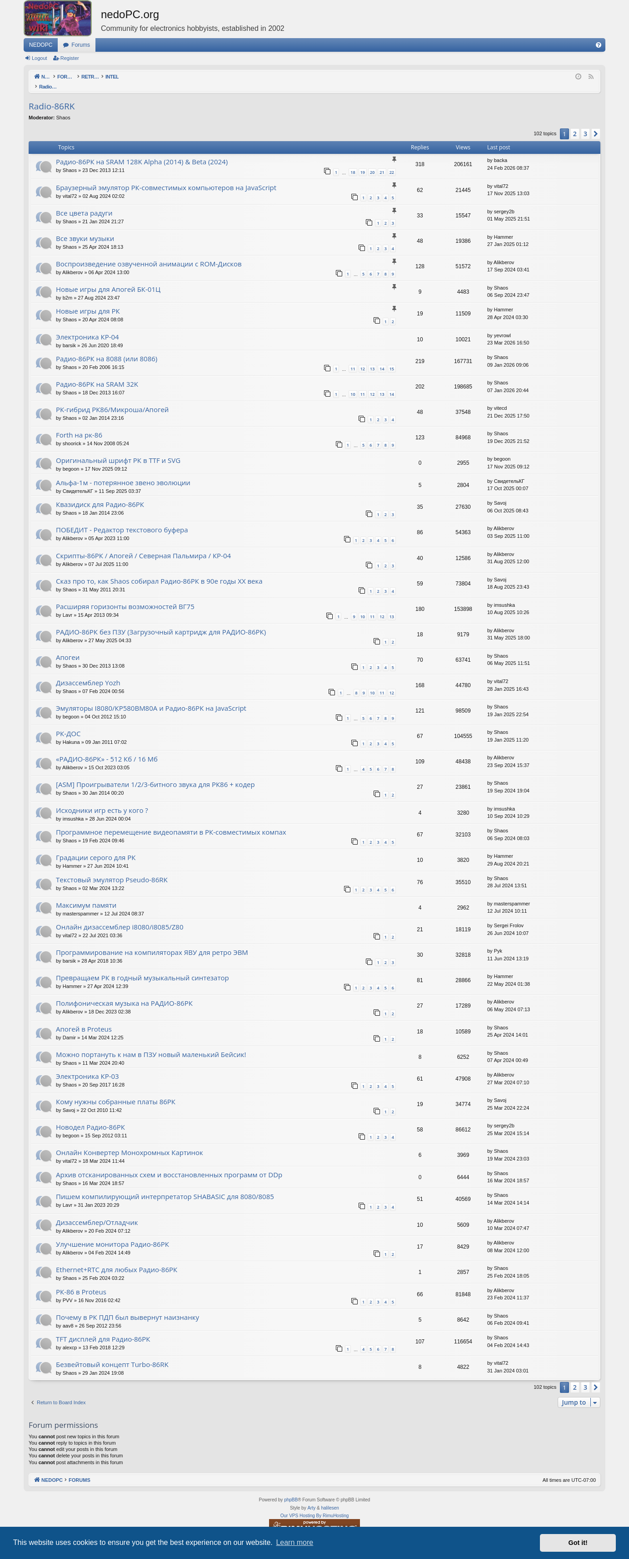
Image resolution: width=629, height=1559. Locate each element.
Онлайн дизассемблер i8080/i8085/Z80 (119, 917)
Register (69, 58)
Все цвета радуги (84, 203)
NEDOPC (40, 45)
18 (352, 163)
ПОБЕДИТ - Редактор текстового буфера (122, 520)
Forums (80, 45)
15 (391, 359)
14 (381, 359)
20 (372, 163)
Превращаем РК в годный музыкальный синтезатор (142, 968)
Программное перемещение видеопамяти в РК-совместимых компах (171, 822)
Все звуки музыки (85, 228)
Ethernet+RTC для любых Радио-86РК (116, 1259)
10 (352, 385)
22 (391, 163)
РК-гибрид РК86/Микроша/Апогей (112, 399)
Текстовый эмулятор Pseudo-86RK (112, 870)
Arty (311, 1498)
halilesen (330, 1498)
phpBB (291, 1490)
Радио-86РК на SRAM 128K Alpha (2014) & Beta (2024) (142, 152)
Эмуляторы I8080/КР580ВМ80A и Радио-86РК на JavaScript (151, 698)
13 (372, 359)
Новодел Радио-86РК (90, 1117)
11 (352, 359)
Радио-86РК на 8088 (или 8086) (106, 349)
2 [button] (575, 124)
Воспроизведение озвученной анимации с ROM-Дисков (149, 254)
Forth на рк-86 (79, 425)
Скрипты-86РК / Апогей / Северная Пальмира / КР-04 (143, 546)
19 (362, 163)
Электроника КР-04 (87, 327)
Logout (39, 58)
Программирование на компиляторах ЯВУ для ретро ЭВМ (152, 942)
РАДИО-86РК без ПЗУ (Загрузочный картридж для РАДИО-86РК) (161, 622)
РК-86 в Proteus (81, 1282)
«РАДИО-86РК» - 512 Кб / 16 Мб (107, 749)
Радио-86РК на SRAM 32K (97, 374)
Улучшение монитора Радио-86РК (112, 1234)
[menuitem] (598, 45)
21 (381, 163)
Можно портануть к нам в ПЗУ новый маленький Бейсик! (151, 1044)
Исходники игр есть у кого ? (102, 800)
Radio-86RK (52, 97)
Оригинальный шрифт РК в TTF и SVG (118, 450)
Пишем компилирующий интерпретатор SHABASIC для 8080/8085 (165, 1186)
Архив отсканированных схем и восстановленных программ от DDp (169, 1165)
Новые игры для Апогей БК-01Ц (108, 279)
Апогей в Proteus (84, 1019)
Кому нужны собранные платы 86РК (115, 1092)
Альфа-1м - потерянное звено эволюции (123, 472)
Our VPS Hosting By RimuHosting (314, 1506)
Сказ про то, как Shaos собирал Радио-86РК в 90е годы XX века (159, 571)
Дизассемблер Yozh (88, 673)
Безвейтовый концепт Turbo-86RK (112, 1354)
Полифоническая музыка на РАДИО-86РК (124, 993)
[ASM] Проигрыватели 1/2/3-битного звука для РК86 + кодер (155, 774)
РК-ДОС (68, 723)
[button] (595, 124)
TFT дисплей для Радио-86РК (103, 1329)
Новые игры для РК (88, 301)
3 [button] (585, 124)
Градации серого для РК (95, 847)
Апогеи (68, 647)
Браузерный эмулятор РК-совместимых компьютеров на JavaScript (166, 177)
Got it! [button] (578, 1542)
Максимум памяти (86, 895)
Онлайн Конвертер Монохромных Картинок (129, 1142)
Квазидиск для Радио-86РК (100, 494)
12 (362, 359)
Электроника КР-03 (87, 1066)
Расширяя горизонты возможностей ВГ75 (125, 596)
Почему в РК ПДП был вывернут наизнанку (127, 1307)
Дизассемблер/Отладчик (97, 1212)
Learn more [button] (294, 1542)
